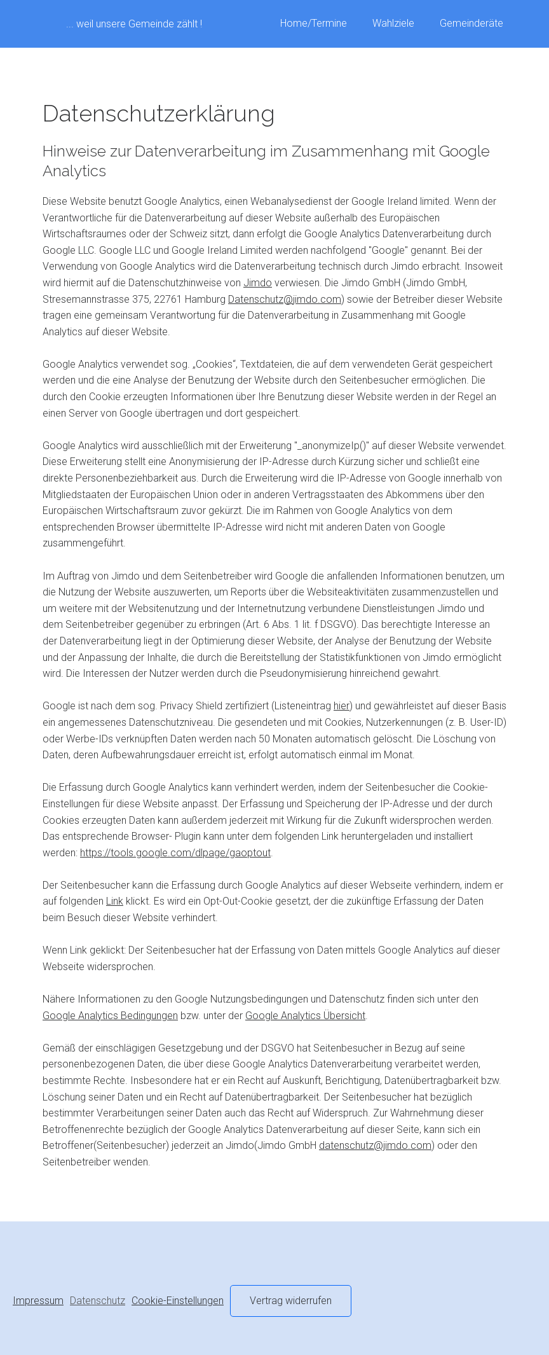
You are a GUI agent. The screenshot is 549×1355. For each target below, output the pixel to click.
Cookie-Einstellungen (178, 1301)
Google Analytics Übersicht (305, 1016)
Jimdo (257, 283)
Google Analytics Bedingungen (110, 1016)
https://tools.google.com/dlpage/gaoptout (175, 853)
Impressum (38, 1301)
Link (114, 901)
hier (341, 706)
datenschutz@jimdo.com (375, 1145)
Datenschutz (97, 1301)
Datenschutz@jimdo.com (284, 299)
